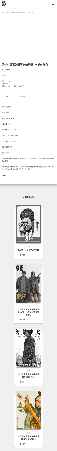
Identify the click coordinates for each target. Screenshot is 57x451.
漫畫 (6, 13)
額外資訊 (22, 96)
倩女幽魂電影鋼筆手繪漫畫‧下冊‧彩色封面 (28, 437)
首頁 (3, 13)
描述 (7, 96)
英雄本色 (20, 86)
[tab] (9, 96)
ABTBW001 (9, 86)
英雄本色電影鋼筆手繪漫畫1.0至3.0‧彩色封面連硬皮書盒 (28, 312)
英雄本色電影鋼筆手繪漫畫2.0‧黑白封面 (28, 375)
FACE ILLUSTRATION (28, 250)
